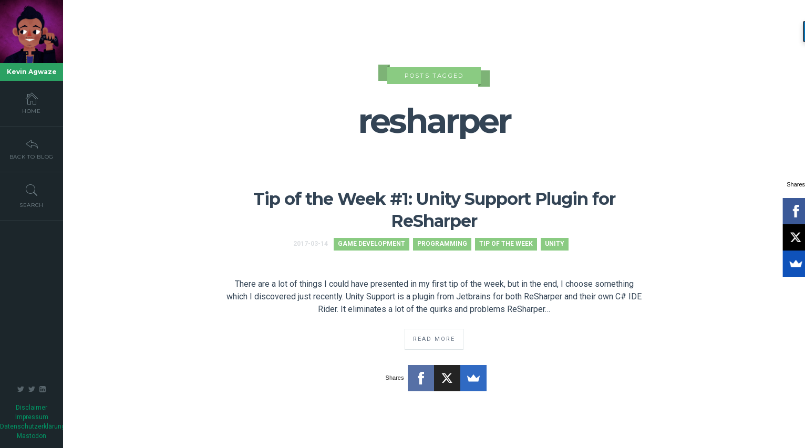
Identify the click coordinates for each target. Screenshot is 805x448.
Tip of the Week (506, 243)
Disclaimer (31, 407)
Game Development (371, 243)
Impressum (31, 417)
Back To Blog (31, 148)
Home (31, 102)
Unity (554, 243)
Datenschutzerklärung (32, 426)
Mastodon (31, 436)
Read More (434, 339)
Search (31, 196)
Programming (442, 243)
